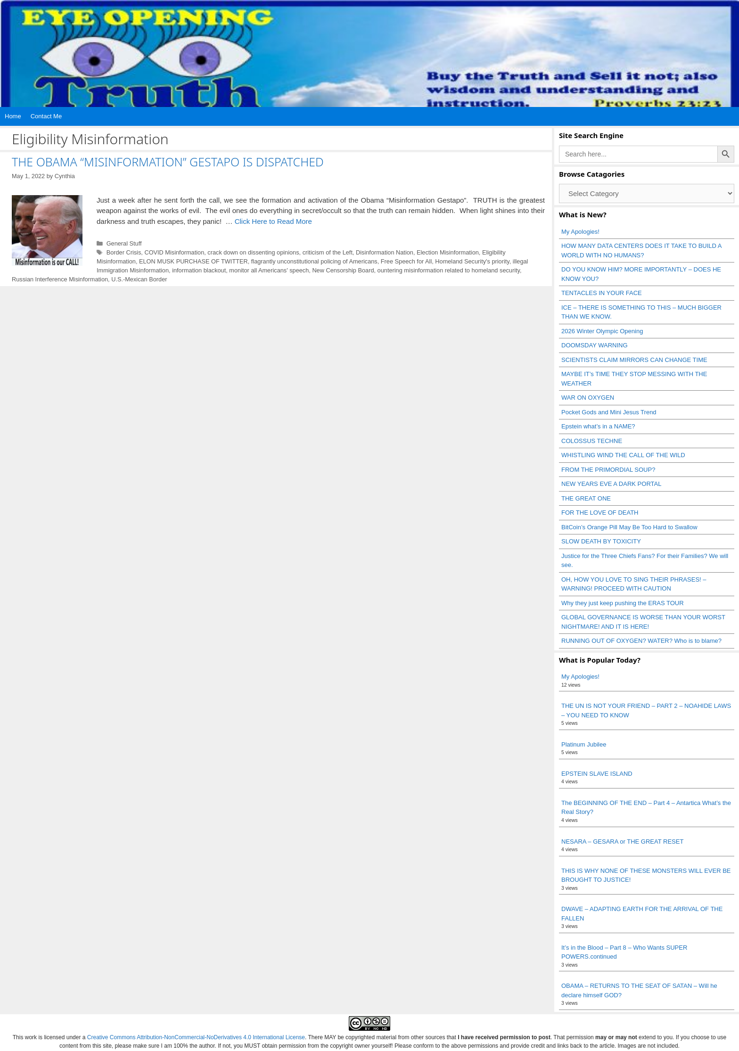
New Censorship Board (343, 270)
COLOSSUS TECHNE (591, 440)
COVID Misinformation (174, 252)
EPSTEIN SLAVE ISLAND (596, 773)
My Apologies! (580, 231)
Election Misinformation (448, 252)
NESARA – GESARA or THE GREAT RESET (622, 841)
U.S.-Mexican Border (139, 279)
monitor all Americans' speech (269, 270)
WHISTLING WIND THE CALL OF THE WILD (623, 455)
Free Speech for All (406, 261)
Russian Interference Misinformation (60, 279)
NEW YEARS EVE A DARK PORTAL (611, 483)
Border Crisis (124, 252)
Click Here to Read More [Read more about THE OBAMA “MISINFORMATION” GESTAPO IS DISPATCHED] (273, 221)
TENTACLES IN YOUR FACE (601, 292)
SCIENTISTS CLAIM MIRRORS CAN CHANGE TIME (634, 359)
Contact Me (46, 116)
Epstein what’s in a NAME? (598, 426)
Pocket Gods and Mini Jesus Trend (609, 412)
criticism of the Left (328, 252)
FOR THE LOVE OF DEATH (599, 512)
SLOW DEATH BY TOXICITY (601, 541)
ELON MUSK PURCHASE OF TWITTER (193, 261)
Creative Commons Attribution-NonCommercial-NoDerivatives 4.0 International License (196, 1037)
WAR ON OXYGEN (587, 397)
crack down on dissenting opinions (253, 252)
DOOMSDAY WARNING (594, 345)
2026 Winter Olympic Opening (602, 331)
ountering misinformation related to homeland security (449, 270)
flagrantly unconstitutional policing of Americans (314, 261)
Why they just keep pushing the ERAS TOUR (622, 603)
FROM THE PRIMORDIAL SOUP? (608, 469)
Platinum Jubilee (583, 744)
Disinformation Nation (384, 252)
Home (13, 116)
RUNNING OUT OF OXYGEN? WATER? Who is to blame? (641, 640)
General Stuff (124, 243)
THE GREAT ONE (586, 498)
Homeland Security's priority (472, 261)
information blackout (199, 270)
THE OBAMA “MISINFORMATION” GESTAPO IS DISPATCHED (168, 162)
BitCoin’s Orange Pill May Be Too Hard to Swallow (629, 527)
